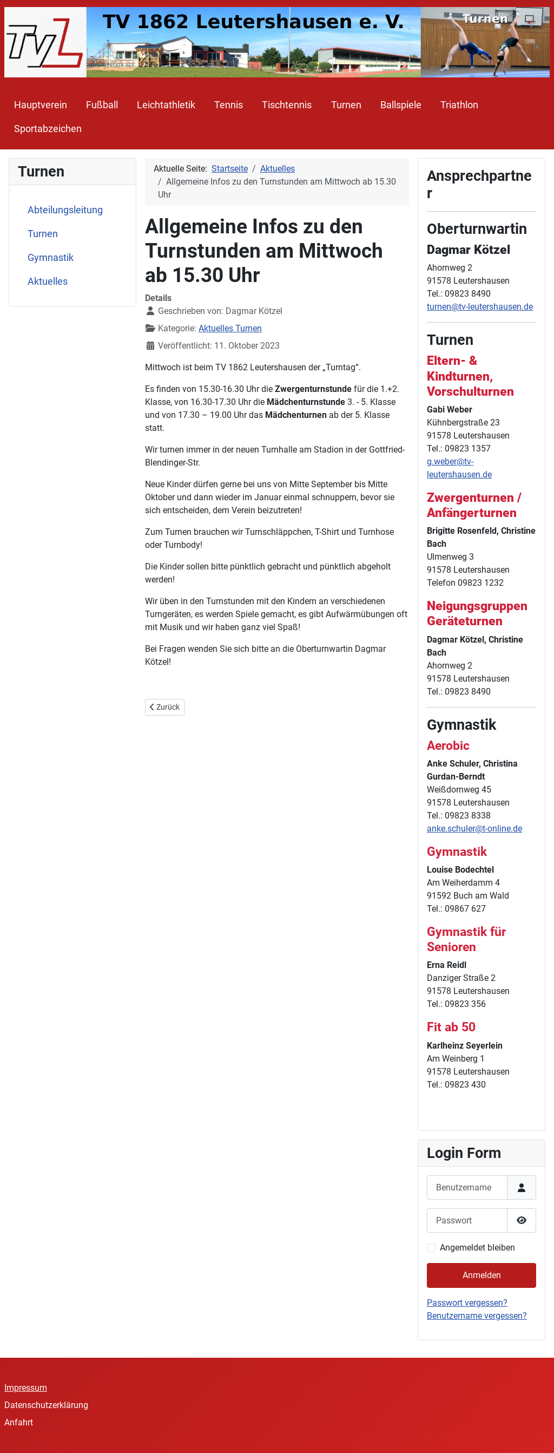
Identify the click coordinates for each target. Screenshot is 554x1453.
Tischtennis (287, 105)
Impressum (25, 1388)
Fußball (102, 105)
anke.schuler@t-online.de (474, 828)
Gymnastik (51, 257)
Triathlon (459, 105)
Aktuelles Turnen (230, 328)
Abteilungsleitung (65, 210)
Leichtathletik (166, 105)
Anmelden (482, 1275)
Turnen (346, 105)
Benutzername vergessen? (477, 1316)
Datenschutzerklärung (46, 1405)
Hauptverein (40, 105)
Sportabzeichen (48, 128)
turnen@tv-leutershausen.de (480, 307)
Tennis (228, 105)
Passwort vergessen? (467, 1303)
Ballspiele (400, 105)
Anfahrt (18, 1422)
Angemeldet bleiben (477, 1247)
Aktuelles (48, 281)
